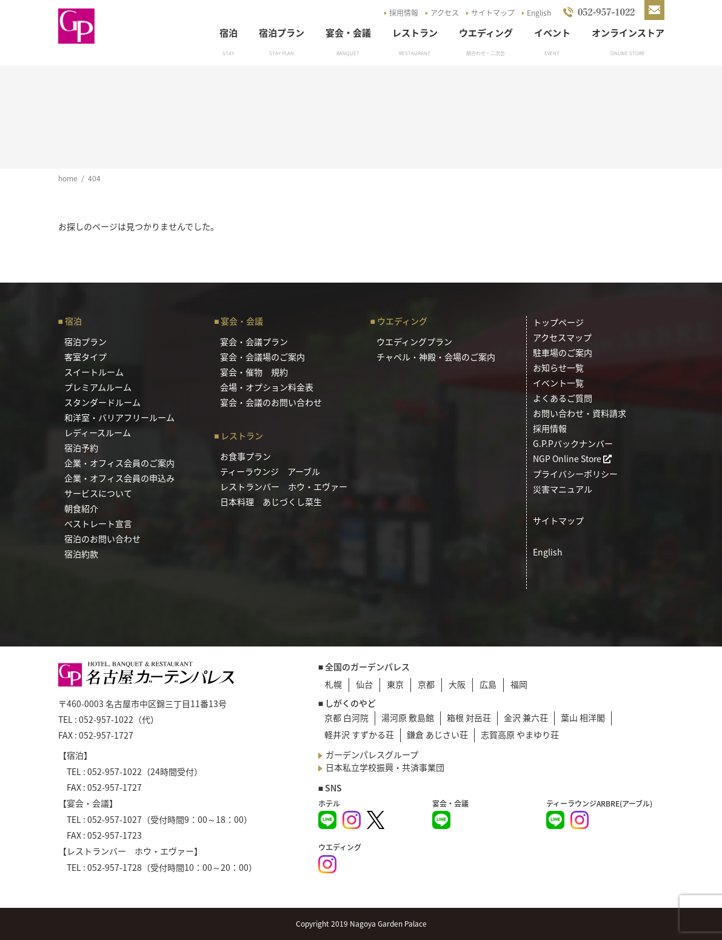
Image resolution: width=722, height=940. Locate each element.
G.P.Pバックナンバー (573, 443)
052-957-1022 (106, 719)
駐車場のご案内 (562, 352)
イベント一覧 (558, 383)
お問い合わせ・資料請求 (579, 413)
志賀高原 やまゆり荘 (520, 734)
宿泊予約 (81, 447)
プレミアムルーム (98, 387)
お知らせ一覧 (558, 367)
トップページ (558, 322)
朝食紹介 (81, 508)
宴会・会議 (348, 32)
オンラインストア (628, 32)
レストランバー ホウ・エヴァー (283, 486)
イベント (552, 32)
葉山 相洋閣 (583, 717)
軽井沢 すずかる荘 (359, 734)
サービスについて (98, 493)
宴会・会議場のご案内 (262, 357)
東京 (395, 684)
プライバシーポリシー (575, 474)
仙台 (364, 684)
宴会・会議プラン (254, 341)
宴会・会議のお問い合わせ (271, 402)
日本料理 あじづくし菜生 (271, 501)
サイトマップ (493, 12)
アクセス (444, 12)
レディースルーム (97, 432)
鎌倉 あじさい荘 (437, 734)
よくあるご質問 (562, 398)
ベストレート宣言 (98, 523)
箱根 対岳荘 (469, 717)
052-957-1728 (114, 867)
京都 (426, 684)
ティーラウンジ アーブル (270, 471)
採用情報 (403, 12)
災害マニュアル (562, 489)
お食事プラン (245, 456)
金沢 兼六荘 (526, 717)
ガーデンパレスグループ (372, 754)
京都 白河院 (346, 717)
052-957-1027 (114, 819)
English (539, 12)
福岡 (518, 684)
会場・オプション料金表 (266, 387)
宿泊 (228, 32)
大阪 (457, 684)
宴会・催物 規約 (254, 372)
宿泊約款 (81, 554)
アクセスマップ (562, 337)
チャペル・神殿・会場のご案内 (435, 357)
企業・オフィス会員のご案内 (119, 463)
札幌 (333, 684)
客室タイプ (85, 357)
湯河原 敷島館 (407, 717)
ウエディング (486, 32)
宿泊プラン (281, 32)
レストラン (415, 32)
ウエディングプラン (414, 341)
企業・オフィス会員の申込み (119, 478)
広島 (488, 684)
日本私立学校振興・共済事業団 (385, 767)
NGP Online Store (572, 458)
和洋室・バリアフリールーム (119, 417)
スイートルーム (94, 372)
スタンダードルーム (102, 402)
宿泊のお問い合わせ (102, 538)
